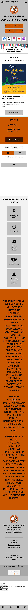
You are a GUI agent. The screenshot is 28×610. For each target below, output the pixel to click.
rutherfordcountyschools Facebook (13, 157)
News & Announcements (14, 59)
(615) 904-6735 (16, 532)
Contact (18, 607)
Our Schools (14, 540)
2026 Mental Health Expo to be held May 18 (13, 97)
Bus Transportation (14, 545)
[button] (9, 26)
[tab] (8, 153)
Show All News (14, 112)
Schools (3, 607)
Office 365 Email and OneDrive (14, 557)
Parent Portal (10, 607)
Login (21, 566)
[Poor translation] (5, 589)
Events (14, 119)
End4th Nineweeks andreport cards (13, 130)
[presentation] (8, 153)
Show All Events (14, 140)
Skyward (14, 543)
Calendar (14, 560)
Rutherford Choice (14, 547)
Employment (14, 555)
